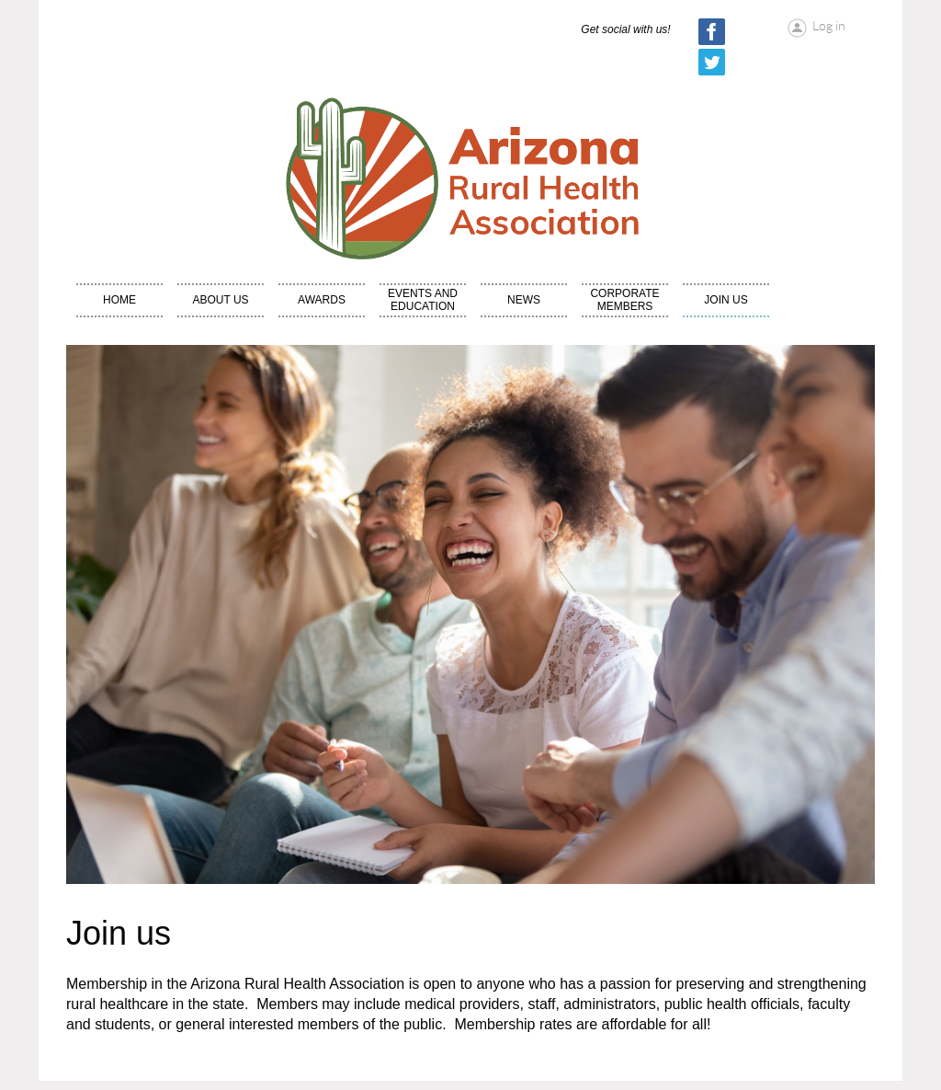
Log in (828, 25)
